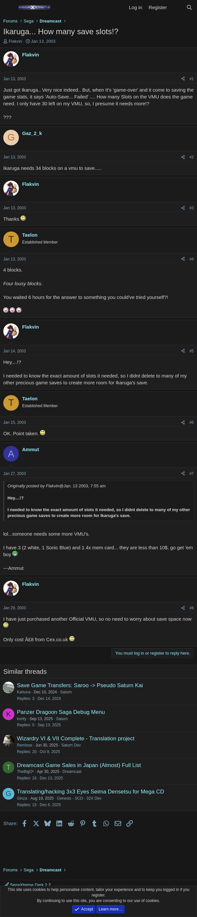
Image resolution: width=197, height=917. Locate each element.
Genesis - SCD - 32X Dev (79, 798)
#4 (192, 259)
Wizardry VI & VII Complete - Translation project (75, 738)
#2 (192, 157)
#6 (192, 422)
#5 (192, 351)
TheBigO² (25, 771)
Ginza (22, 798)
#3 (192, 208)
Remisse (24, 745)
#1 (192, 79)
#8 (192, 608)
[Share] (183, 79)
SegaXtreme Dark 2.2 (28, 884)
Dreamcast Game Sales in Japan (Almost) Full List (79, 765)
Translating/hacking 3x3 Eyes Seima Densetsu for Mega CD (90, 792)
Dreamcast (72, 771)
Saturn (66, 692)
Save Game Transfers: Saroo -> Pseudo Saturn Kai (80, 685)
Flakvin (15, 41)
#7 (192, 473)
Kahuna (23, 692)
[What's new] (176, 7)
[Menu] (9, 7)
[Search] (189, 7)
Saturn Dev (71, 745)
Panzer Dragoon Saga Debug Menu (61, 712)
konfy (21, 719)
